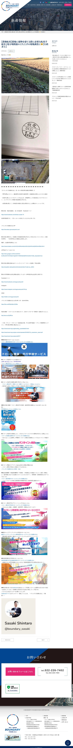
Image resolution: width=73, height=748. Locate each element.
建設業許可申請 (30, 721)
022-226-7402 (32, 735)
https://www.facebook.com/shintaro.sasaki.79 (12, 214)
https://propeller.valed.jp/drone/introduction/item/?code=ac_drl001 (17, 266)
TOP (28, 4)
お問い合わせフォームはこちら (20, 670)
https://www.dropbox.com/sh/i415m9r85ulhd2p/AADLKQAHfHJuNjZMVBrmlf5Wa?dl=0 (22, 246)
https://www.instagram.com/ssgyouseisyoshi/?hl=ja (14, 288)
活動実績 (38, 4)
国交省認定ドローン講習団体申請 (34, 719)
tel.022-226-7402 (65, 2)
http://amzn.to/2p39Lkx (7, 314)
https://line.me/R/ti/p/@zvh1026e (9, 303)
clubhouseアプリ (5, 591)
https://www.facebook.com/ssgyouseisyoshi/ (12, 281)
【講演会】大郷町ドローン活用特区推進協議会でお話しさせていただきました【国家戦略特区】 (61, 88)
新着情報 (48, 4)
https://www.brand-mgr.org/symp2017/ (10, 335)
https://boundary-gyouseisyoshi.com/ (10, 229)
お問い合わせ (65, 720)
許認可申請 (33, 4)
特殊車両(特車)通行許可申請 (33, 722)
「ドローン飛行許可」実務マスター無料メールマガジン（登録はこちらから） (21, 383)
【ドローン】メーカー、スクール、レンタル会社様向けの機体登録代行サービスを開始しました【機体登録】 (61, 68)
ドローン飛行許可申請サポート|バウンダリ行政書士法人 (15, 503)
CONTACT (67, 4)
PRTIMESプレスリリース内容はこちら (11, 407)
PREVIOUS (7, 638)
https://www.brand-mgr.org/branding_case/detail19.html (15, 327)
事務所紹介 (60, 4)
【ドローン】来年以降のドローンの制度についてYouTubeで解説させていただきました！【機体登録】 (61, 78)
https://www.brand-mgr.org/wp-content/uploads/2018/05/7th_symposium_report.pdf (22, 331)
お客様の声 (54, 4)
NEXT (43, 638)
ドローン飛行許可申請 (32, 717)
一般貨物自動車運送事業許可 (33, 726)
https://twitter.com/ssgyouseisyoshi (10, 296)
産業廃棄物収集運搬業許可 (33, 724)
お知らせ (11, 51)
